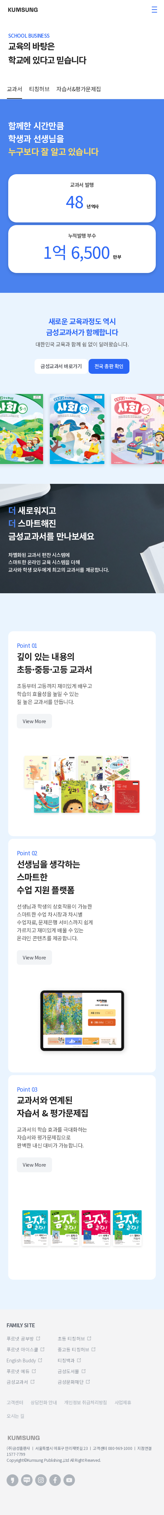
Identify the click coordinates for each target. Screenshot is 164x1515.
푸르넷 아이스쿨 (22, 1349)
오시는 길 (15, 1416)
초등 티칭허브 (71, 1338)
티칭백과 (66, 1360)
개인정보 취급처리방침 (85, 1402)
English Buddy (21, 1360)
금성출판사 (24, 10)
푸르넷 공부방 (20, 1338)
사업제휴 (123, 1402)
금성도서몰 (68, 1371)
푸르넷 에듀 (18, 1371)
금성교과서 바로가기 (61, 366)
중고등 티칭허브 (73, 1349)
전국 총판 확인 (109, 366)
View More (34, 721)
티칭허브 (39, 89)
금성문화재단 (71, 1381)
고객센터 (15, 1402)
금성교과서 (17, 1381)
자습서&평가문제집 (78, 89)
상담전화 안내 (44, 1402)
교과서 (14, 89)
